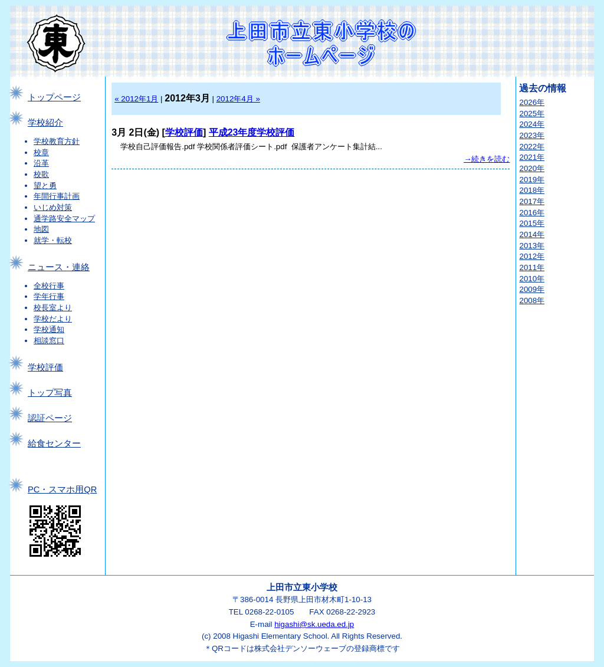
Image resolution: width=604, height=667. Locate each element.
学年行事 (49, 296)
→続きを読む (487, 159)
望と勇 (45, 185)
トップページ (54, 97)
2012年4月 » (238, 98)
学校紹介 (45, 122)
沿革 (41, 163)
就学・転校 (53, 240)
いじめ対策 (53, 207)
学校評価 (45, 367)
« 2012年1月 (136, 98)
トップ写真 (50, 392)
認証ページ (50, 418)
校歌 (41, 174)
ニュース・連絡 (59, 267)
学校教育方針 (57, 141)
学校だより (53, 318)
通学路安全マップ (64, 218)
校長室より (53, 307)
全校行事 (49, 285)
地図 (41, 229)
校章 (41, 152)
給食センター (54, 443)
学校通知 (49, 329)
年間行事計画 (57, 196)
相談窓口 (49, 340)
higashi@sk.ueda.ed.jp (314, 624)
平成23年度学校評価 (252, 132)
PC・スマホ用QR (62, 489)
